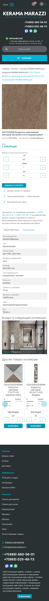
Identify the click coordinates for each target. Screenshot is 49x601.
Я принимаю (24, 596)
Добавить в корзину (14, 185)
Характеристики (11, 230)
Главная (5, 69)
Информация (28, 230)
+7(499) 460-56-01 (35, 22)
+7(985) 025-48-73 (35, 26)
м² (24, 155)
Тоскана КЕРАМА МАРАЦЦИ (32, 69)
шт (13, 416)
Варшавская (16, 38)
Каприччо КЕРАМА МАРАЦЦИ (15, 72)
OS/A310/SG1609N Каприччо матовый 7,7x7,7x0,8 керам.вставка (13, 389)
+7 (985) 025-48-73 (22, 215)
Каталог (14, 69)
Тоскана (6, 352)
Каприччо (16, 352)
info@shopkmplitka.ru (15, 547)
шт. (24, 171)
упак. (24, 163)
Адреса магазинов (14, 542)
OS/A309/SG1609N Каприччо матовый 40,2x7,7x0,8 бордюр (36, 389)
